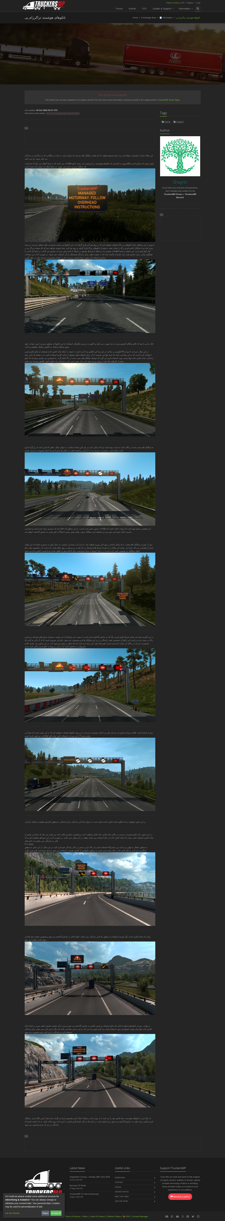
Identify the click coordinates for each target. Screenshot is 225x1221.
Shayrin (120, 51)
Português (125, 57)
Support (178, 122)
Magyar (112, 64)
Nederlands (80, 57)
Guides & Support (162, 8)
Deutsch (25, 57)
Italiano (168, 57)
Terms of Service (72, 1216)
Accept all (56, 1213)
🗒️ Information (166, 17)
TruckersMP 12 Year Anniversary (84, 1194)
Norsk (51, 57)
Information (184, 8)
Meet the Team (122, 1196)
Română (140, 57)
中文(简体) (183, 57)
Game (166, 122)
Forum (119, 8)
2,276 (176, 3)
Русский (95, 57)
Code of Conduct (97, 1216)
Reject (45, 1213)
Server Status (122, 1192)
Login (198, 3)
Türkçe (38, 57)
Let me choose (12, 1213)
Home (135, 17)
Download (120, 1177)
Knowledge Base (148, 17)
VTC (144, 8)
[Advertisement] (90, 136)
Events (132, 8)
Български (199, 57)
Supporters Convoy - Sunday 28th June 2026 (90, 1177)
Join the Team (121, 1201)
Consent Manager (140, 1216)
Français (110, 57)
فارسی (213, 57)
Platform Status (114, 1216)
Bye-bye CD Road (78, 1185)
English (11, 57)
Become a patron (180, 1196)
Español (64, 57)
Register (190, 3)
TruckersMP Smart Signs (169, 100)
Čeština (155, 57)
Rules (85, 1216)
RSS (128, 1216)
